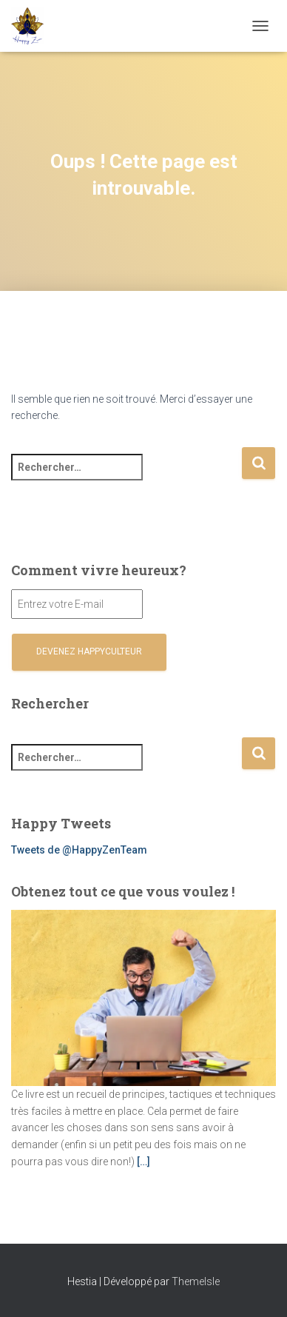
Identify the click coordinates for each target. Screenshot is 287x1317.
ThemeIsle (196, 1281)
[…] (143, 1161)
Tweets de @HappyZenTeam (79, 850)
